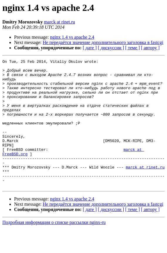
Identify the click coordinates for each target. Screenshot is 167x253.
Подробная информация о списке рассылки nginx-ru (54, 247)
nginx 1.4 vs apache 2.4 (72, 37)
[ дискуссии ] (111, 47)
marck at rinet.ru (59, 21)
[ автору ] (150, 47)
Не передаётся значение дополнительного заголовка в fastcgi (103, 42)
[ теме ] (132, 47)
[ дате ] (90, 47)
